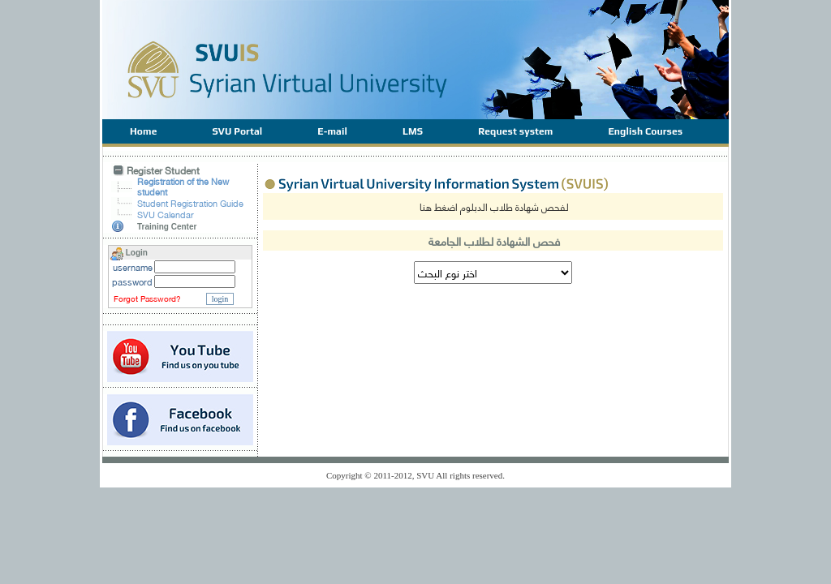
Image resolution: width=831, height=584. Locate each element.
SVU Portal (237, 131)
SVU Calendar (165, 214)
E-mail (332, 131)
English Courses (645, 131)
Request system (515, 131)
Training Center (166, 226)
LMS (413, 131)
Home (143, 131)
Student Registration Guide (190, 203)
